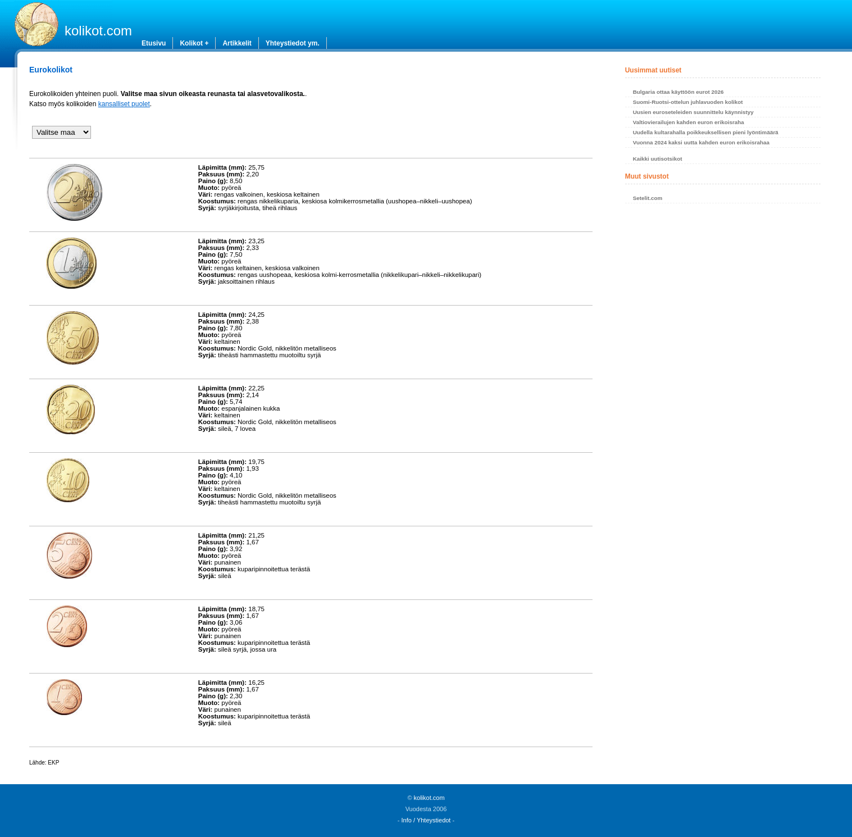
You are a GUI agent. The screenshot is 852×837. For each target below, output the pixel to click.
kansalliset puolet (124, 104)
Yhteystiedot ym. (293, 43)
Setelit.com (648, 198)
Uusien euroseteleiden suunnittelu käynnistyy (693, 112)
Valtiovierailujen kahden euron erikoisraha (688, 122)
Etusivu (154, 43)
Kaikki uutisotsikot (657, 159)
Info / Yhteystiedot (426, 820)
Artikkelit (236, 43)
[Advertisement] (723, 300)
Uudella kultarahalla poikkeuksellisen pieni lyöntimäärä (705, 132)
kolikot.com (98, 30)
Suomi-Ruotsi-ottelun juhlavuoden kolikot (688, 102)
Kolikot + (194, 43)
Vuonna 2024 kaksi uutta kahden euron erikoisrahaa (701, 142)
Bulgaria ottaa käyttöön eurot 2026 (678, 92)
